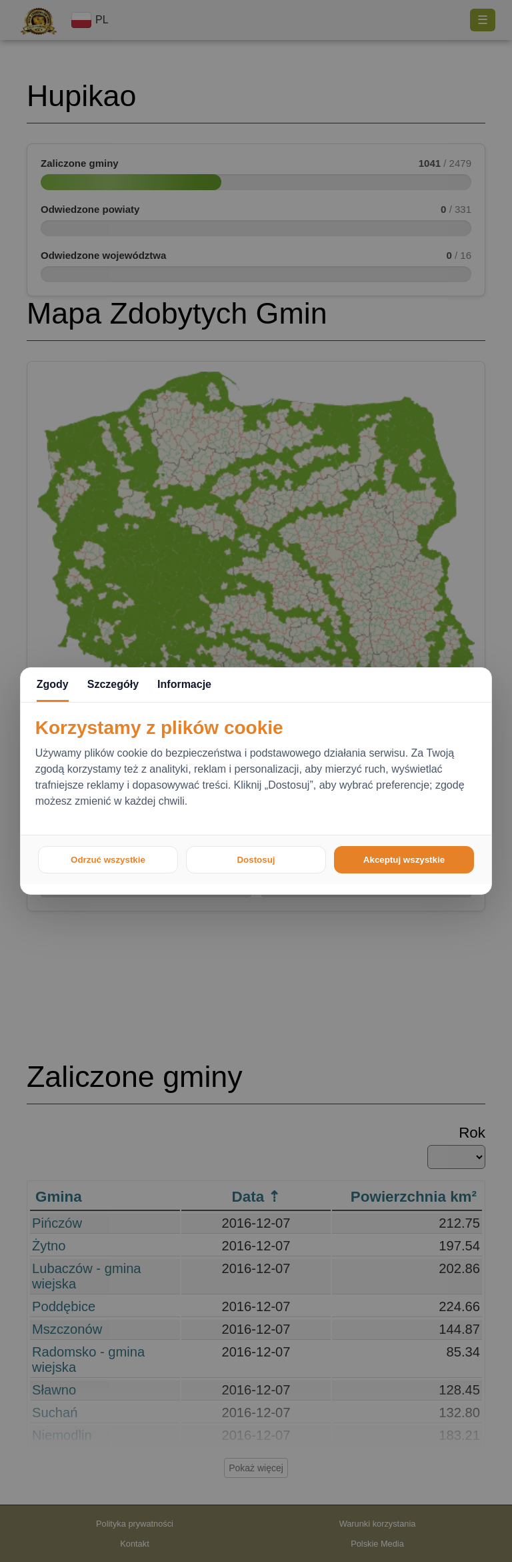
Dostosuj (256, 860)
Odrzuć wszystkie (108, 860)
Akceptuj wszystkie (404, 860)
